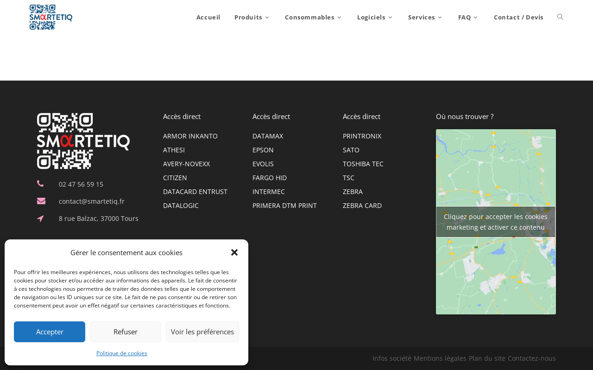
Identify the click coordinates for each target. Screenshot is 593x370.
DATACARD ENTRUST (195, 191)
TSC (348, 177)
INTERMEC (268, 191)
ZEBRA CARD (362, 205)
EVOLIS (263, 163)
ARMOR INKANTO (190, 136)
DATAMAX (267, 136)
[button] (234, 252)
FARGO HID (269, 177)
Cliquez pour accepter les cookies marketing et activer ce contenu (496, 222)
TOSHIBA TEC (363, 163)
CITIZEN (175, 177)
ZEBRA (353, 191)
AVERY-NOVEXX (186, 163)
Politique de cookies (121, 353)
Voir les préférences (202, 331)
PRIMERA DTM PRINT (284, 205)
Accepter (49, 331)
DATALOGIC (181, 205)
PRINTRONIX (362, 136)
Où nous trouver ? (464, 116)
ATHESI (174, 149)
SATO (351, 149)
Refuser (126, 331)
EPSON (263, 149)
